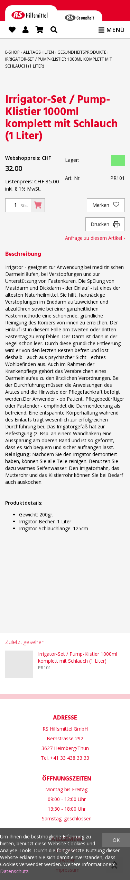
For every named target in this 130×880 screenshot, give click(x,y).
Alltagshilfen (38, 52)
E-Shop (12, 52)
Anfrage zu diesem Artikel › (95, 238)
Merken (105, 205)
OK (116, 840)
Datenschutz (14, 871)
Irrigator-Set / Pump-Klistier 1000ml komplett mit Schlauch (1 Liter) (77, 657)
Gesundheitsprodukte (81, 52)
